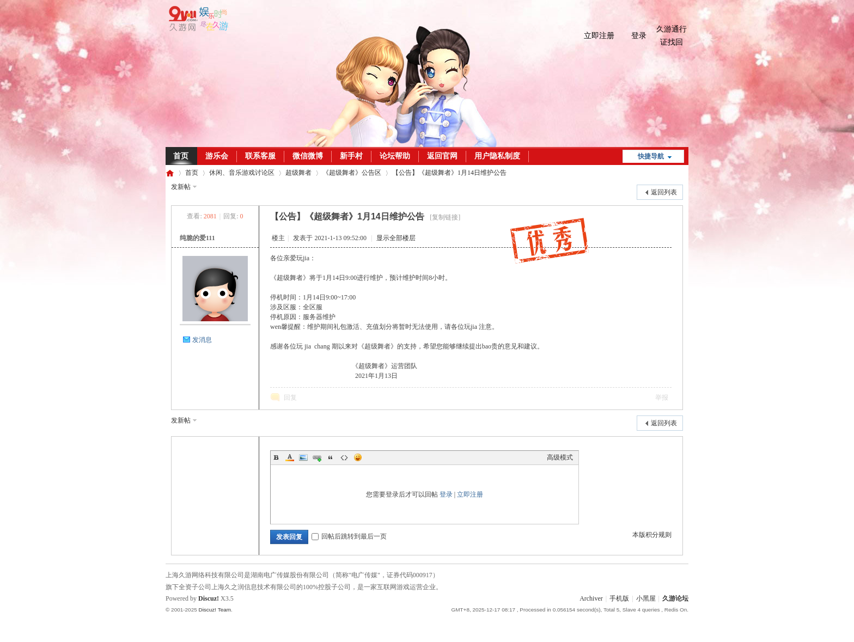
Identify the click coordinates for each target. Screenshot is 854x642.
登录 (638, 36)
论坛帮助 (395, 156)
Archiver (591, 598)
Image (303, 457)
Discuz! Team (214, 610)
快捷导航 (651, 156)
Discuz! (208, 598)
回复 (290, 397)
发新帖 (181, 187)
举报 (661, 397)
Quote (330, 457)
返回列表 (664, 192)
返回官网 (442, 156)
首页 (180, 156)
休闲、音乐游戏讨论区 (241, 172)
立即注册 (599, 36)
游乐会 (216, 156)
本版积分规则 (652, 535)
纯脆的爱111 (197, 238)
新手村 (351, 156)
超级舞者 (298, 172)
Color (289, 457)
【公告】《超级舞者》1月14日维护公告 (449, 172)
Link (317, 457)
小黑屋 (646, 598)
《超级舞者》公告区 (351, 172)
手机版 (619, 598)
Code (344, 457)
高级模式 (560, 457)
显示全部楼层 (396, 238)
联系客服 (260, 156)
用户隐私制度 (497, 156)
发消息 (202, 340)
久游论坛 (170, 173)
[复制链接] (445, 217)
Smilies (357, 457)
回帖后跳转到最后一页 (349, 536)
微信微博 (307, 156)
